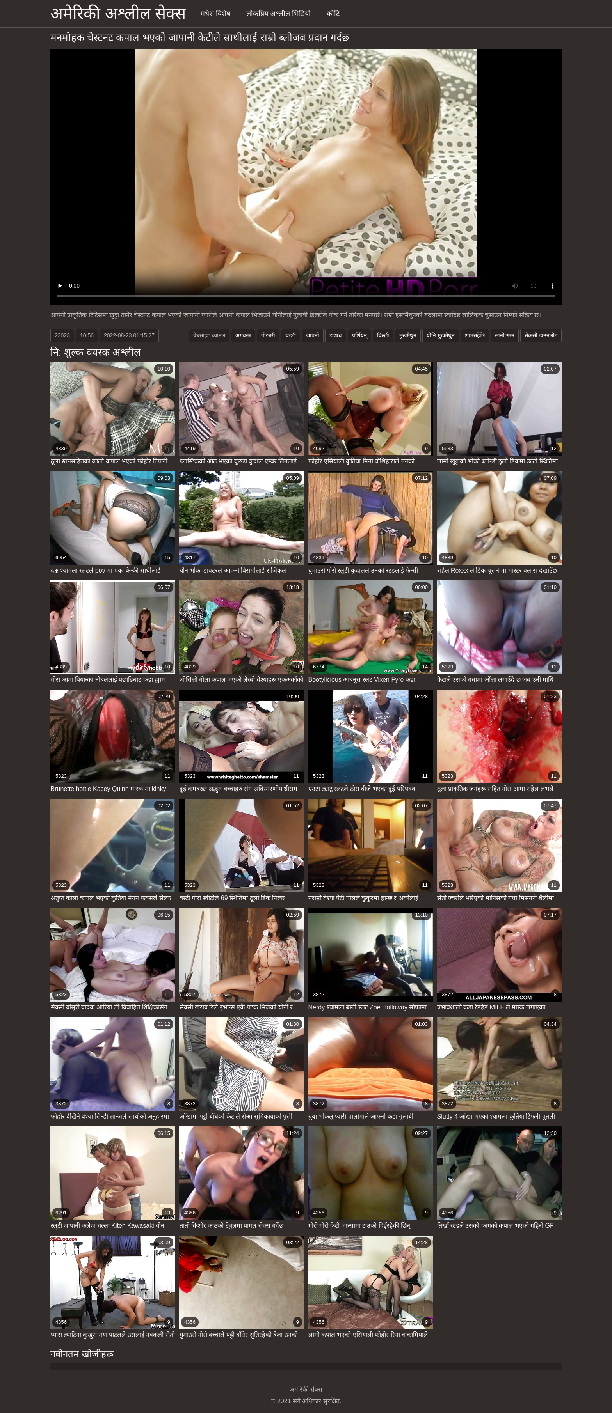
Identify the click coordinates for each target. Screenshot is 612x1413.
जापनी (312, 335)
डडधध (335, 335)
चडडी (290, 335)
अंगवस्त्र (243, 335)
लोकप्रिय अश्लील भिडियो (278, 14)
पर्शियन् (359, 335)
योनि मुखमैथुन (441, 335)
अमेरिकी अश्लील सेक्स (118, 13)
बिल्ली (383, 335)
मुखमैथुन (407, 335)
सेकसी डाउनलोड (541, 335)
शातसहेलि (475, 335)
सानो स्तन (504, 335)
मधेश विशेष (215, 14)
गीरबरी (268, 335)
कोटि (333, 14)
